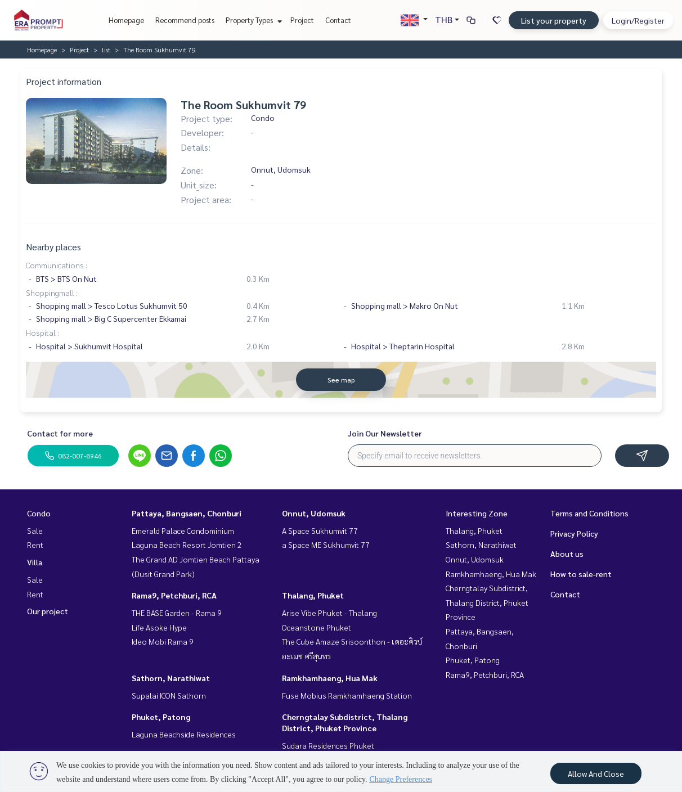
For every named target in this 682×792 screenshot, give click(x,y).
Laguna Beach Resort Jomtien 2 (187, 544)
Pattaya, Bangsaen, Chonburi (186, 513)
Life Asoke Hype (159, 627)
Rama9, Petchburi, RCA (174, 595)
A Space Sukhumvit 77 (320, 530)
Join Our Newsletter (385, 433)
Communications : (56, 265)
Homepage (126, 20)
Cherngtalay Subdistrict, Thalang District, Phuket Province (487, 602)
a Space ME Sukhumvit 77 (326, 544)
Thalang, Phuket (313, 595)
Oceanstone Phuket (316, 627)
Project (302, 20)
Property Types (252, 20)
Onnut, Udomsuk (314, 513)
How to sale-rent (581, 574)
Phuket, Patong (161, 717)
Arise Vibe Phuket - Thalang (329, 613)
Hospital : (42, 332)
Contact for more (60, 433)
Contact (338, 20)
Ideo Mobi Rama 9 (163, 641)
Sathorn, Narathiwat (171, 678)
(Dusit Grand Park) (163, 574)
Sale (35, 530)
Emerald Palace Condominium (183, 530)
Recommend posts (184, 20)
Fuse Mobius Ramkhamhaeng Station (347, 695)
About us (567, 553)
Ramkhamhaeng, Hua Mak (330, 678)
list (106, 49)
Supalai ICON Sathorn (169, 695)
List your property (553, 20)
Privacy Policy (574, 533)
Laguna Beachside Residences (184, 734)
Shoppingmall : (52, 292)
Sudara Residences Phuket (328, 745)
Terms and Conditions (589, 513)
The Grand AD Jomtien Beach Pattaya (195, 559)
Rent (35, 544)
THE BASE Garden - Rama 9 (177, 613)
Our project (47, 611)
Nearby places (53, 247)
